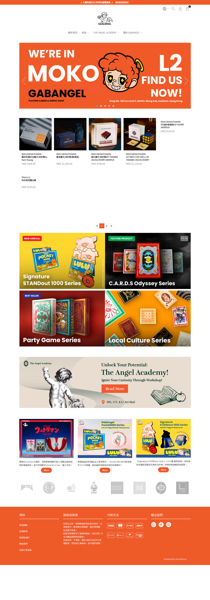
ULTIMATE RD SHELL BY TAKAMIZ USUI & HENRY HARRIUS (137, 158)
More (46, 478)
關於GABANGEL (131, 32)
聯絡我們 (23, 552)
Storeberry (181, 567)
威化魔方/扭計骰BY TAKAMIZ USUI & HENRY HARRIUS (104, 158)
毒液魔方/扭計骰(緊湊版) (67, 157)
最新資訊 (72, 32)
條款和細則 (24, 546)
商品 (84, 32)
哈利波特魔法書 (29, 212)
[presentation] (23, 80)
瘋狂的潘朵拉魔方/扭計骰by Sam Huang (34, 158)
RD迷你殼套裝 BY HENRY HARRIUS (172, 158)
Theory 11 (26, 209)
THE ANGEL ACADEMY (104, 32)
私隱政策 (23, 540)
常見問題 (23, 533)
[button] (97, 106)
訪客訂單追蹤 (25, 558)
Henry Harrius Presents (31, 154)
